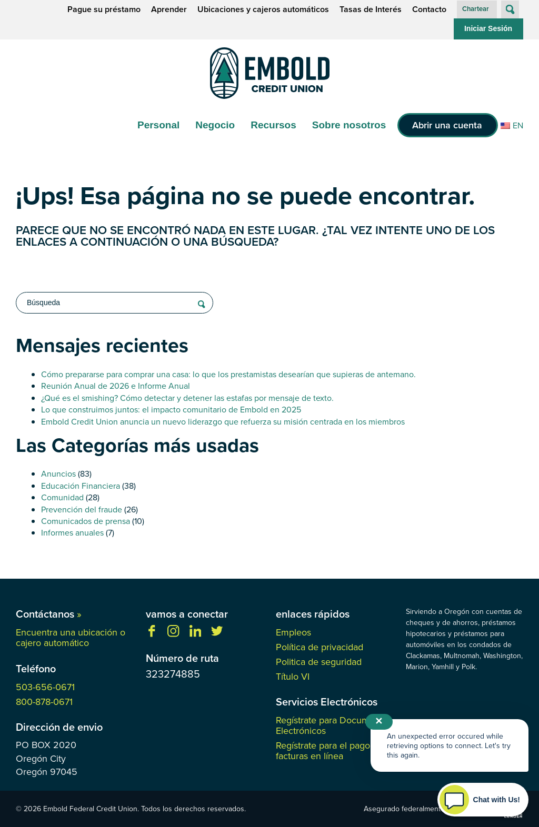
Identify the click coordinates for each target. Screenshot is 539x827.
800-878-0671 (44, 701)
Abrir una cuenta (447, 125)
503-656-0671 (45, 686)
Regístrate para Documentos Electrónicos (334, 725)
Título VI (293, 676)
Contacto (429, 9)
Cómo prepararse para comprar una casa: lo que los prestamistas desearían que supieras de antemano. (228, 374)
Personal (158, 124)
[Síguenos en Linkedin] (195, 634)
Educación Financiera (80, 485)
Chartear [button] (475, 9)
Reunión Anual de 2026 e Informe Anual (115, 385)
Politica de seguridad (319, 661)
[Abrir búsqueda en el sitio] (510, 9)
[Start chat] (482, 799)
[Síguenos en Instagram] (173, 634)
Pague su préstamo (104, 9)
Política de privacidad (319, 646)
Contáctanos (49, 614)
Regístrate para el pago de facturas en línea (329, 750)
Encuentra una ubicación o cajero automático (70, 637)
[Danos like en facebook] (151, 634)
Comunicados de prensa (85, 521)
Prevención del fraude (81, 509)
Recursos (273, 124)
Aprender (169, 9)
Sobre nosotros (349, 124)
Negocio (215, 124)
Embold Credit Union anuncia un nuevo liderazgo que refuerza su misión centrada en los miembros (223, 421)
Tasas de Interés (371, 9)
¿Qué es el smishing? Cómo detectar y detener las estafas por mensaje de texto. (187, 398)
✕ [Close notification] (379, 721)
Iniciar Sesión (488, 28)
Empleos (293, 632)
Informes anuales (72, 532)
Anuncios (58, 473)
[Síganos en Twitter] (217, 634)
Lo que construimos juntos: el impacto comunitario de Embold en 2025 (171, 409)
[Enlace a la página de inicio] (269, 74)
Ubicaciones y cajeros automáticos (263, 9)
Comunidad (62, 497)
